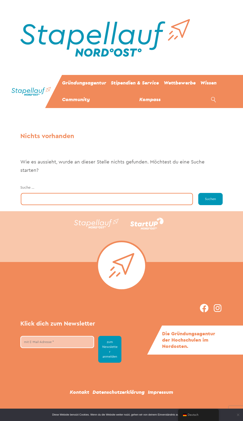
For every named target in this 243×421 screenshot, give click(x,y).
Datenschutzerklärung (119, 392)
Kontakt (79, 392)
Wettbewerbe (180, 83)
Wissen (208, 83)
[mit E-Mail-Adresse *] (57, 342)
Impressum (160, 392)
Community (76, 100)
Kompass (150, 100)
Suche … (27, 187)
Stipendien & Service (135, 83)
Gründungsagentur (84, 83)
